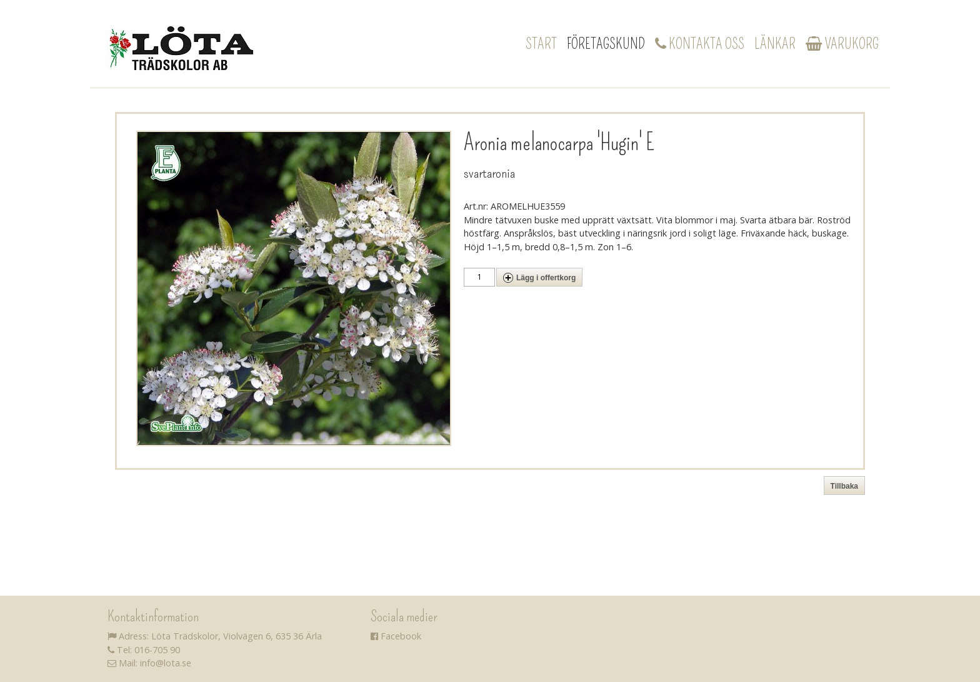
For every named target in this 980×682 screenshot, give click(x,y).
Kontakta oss (699, 44)
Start (541, 44)
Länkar (775, 44)
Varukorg (842, 44)
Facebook (396, 636)
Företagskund (606, 44)
